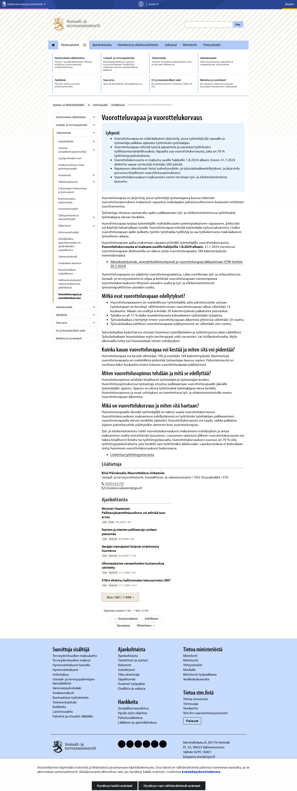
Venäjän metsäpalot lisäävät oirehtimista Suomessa (130, 548)
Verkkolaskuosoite (196, 679)
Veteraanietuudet (68, 232)
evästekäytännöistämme (201, 771)
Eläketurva (64, 225)
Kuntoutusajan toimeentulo (66, 200)
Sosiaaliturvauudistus (133, 708)
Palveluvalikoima (130, 717)
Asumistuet (64, 175)
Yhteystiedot (211, 45)
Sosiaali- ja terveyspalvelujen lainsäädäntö (74, 681)
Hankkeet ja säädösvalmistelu (138, 45)
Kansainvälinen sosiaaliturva (67, 271)
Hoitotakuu (61, 674)
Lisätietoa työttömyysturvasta (132, 454)
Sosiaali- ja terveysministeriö (68, 104)
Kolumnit (125, 665)
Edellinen (151, 618)
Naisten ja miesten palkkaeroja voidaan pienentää (129, 531)
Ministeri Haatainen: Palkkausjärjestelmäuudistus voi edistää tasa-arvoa (134, 512)
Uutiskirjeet (127, 669)
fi (89, 104)
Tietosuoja (190, 703)
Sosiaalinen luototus (69, 263)
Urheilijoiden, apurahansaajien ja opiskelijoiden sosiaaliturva (69, 244)
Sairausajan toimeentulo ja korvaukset (72, 190)
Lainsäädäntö (66, 141)
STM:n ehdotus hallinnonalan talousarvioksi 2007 (136, 580)
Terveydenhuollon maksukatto (75, 655)
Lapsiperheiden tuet (70, 158)
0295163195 (114, 483)
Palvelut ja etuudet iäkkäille (73, 716)
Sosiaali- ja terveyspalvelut (71, 125)
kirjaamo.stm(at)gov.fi (199, 756)
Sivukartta (190, 708)
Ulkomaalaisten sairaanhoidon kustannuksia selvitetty (133, 565)
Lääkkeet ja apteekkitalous (137, 722)
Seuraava (123, 625)
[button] (120, 597)
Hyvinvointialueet (66, 669)
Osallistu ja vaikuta (131, 688)
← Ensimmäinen (126, 618)
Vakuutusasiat (64, 307)
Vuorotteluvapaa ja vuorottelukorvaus (70, 296)
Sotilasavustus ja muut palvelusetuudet (71, 166)
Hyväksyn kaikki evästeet (114, 786)
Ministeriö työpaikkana (200, 674)
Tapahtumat (127, 679)
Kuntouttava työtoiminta (70, 697)
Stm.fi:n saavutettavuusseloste (205, 713)
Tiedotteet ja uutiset (133, 660)
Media (289, 4)
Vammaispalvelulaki (67, 688)
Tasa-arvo (61, 323)
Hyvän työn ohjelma (132, 713)
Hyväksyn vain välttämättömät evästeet (172, 786)
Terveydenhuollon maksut (72, 660)
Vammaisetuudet (68, 209)
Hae (238, 24)
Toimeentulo (118, 104)
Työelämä (61, 315)
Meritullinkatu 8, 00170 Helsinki (206, 742)
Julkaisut (171, 45)
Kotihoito (59, 706)
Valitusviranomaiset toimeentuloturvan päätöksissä (69, 283)
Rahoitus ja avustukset (69, 338)
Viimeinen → (146, 625)
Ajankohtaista (102, 45)
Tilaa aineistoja (128, 674)
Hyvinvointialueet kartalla (72, 665)
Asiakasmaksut (63, 692)
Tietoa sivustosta (195, 699)
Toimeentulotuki (67, 256)
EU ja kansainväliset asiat (70, 330)
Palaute (192, 720)
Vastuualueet (70, 45)
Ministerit (190, 655)
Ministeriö (190, 45)
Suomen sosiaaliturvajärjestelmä (72, 150)
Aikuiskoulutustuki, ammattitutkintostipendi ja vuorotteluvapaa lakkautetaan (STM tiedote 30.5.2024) (176, 263)
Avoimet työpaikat (131, 683)
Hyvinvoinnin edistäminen (71, 117)
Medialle (190, 669)
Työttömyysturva (68, 182)
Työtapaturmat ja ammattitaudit (68, 217)
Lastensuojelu (63, 711)
